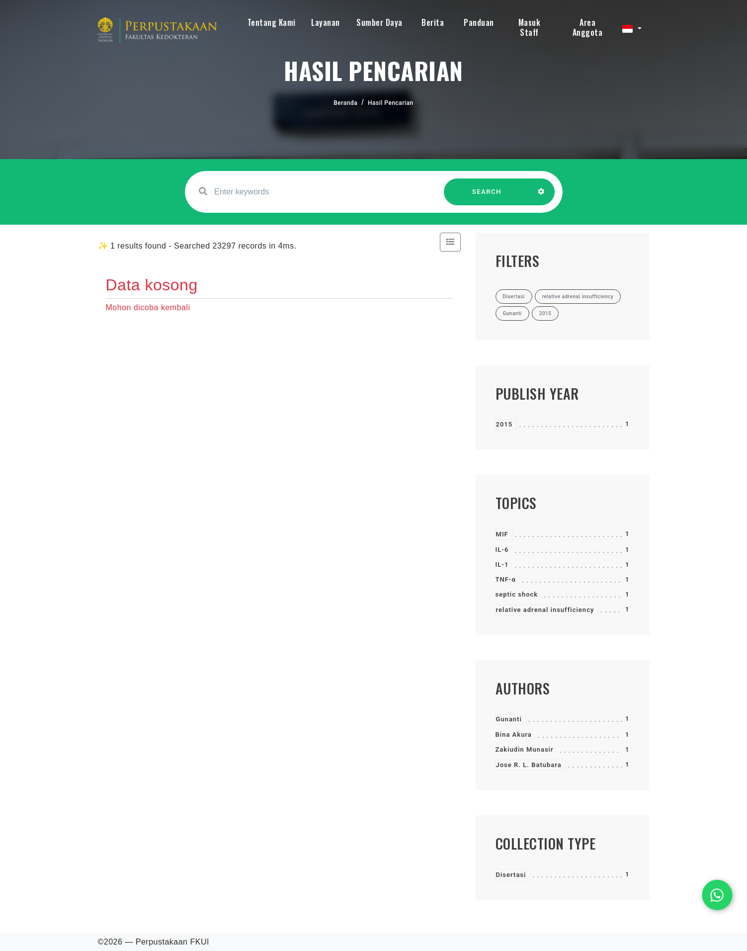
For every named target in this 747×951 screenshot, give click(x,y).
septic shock (517, 594)
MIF (502, 534)
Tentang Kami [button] (272, 22)
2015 (504, 424)
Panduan (479, 22)
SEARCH (486, 196)
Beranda (345, 102)
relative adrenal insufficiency (545, 609)
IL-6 (502, 549)
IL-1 (502, 564)
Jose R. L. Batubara (529, 765)
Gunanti (509, 719)
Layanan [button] (325, 22)
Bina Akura (514, 734)
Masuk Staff (529, 27)
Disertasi (511, 874)
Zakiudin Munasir (525, 749)
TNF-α (506, 579)
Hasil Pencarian (391, 102)
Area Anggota (588, 27)
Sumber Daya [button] (379, 22)
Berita (432, 22)
